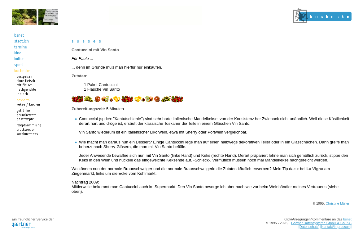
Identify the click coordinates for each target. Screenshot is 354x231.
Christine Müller (337, 203)
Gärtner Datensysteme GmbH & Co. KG (321, 223)
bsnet (347, 219)
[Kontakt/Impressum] (336, 227)
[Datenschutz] (309, 227)
